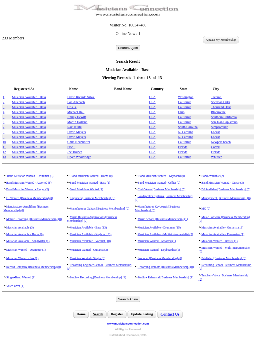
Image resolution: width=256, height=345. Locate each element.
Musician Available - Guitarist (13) (222, 227)
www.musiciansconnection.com (128, 323)
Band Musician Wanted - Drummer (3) (30, 176)
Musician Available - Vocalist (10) (90, 241)
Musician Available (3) (20, 227)
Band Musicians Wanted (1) (86, 189)
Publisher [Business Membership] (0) (223, 258)
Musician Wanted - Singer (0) (87, 258)
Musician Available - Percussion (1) (222, 234)
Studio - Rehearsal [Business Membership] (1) (165, 277)
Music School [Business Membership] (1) (163, 219)
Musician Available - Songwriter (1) (28, 241)
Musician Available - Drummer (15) (159, 227)
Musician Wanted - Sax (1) (22, 258)
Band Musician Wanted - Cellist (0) (159, 182)
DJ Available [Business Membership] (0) (225, 189)
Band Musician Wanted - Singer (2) (27, 189)
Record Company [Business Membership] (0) (33, 267)
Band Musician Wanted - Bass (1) (90, 182)
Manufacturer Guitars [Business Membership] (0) (99, 208)
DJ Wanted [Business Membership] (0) (29, 198)
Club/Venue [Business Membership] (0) (161, 189)
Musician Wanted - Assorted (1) (157, 241)
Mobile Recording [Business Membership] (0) (34, 219)
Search (98, 314)
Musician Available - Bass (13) (88, 227)
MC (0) (205, 208)
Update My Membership (221, 39)
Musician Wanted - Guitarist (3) (89, 249)
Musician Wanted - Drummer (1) (26, 249)
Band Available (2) (212, 176)
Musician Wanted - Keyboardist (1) (159, 249)
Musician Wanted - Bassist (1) (219, 241)
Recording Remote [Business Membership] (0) (166, 267)
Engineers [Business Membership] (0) (92, 198)
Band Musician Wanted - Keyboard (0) (161, 176)
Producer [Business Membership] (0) (160, 258)
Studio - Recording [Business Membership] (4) (98, 277)
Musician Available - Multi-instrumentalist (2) (165, 234)
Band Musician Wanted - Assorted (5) (29, 182)
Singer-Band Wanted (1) (21, 277)
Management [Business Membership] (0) (225, 198)
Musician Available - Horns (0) (25, 234)
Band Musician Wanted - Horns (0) (91, 176)
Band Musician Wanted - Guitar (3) (222, 182)
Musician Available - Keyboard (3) (91, 234)
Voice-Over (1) (15, 286)
